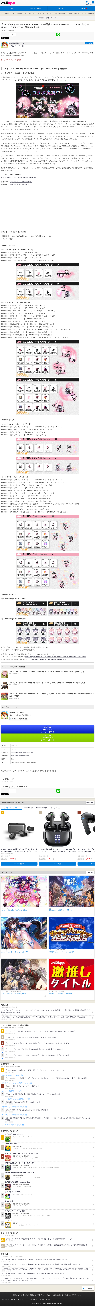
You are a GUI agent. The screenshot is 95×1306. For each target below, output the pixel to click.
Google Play (47, 737)
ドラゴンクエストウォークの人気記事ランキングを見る (17, 1083)
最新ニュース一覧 (33, 13)
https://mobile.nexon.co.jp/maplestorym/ (22, 752)
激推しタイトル (51, 18)
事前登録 (41, 18)
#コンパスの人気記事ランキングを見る (12, 1075)
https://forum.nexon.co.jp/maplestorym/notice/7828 (48, 659)
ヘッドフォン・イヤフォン (11, 808)
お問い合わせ (17, 1295)
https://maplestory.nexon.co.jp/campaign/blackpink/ (18, 177)
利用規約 (26, 1295)
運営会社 (33, 1295)
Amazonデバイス (42, 808)
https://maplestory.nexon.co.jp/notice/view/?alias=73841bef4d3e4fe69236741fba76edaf (55, 657)
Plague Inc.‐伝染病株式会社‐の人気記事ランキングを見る (16, 1099)
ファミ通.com (66, 1295)
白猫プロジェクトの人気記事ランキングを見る (14, 1107)
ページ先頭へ (89, 1288)
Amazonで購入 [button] (19, 864)
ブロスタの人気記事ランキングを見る (12, 1091)
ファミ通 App (8, 3)
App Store (47, 729)
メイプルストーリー (7, 781)
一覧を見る (89, 802)
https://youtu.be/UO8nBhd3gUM (21, 182)
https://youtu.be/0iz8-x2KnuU (20, 184)
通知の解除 (57, 1295)
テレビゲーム (55, 808)
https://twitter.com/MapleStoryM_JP (21, 755)
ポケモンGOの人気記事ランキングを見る (13, 1125)
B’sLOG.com (76, 1295)
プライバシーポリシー (44, 1295)
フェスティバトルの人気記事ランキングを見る (14, 1115)
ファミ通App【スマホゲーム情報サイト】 (14, 13)
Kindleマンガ (28, 808)
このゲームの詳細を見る (19, 719)
